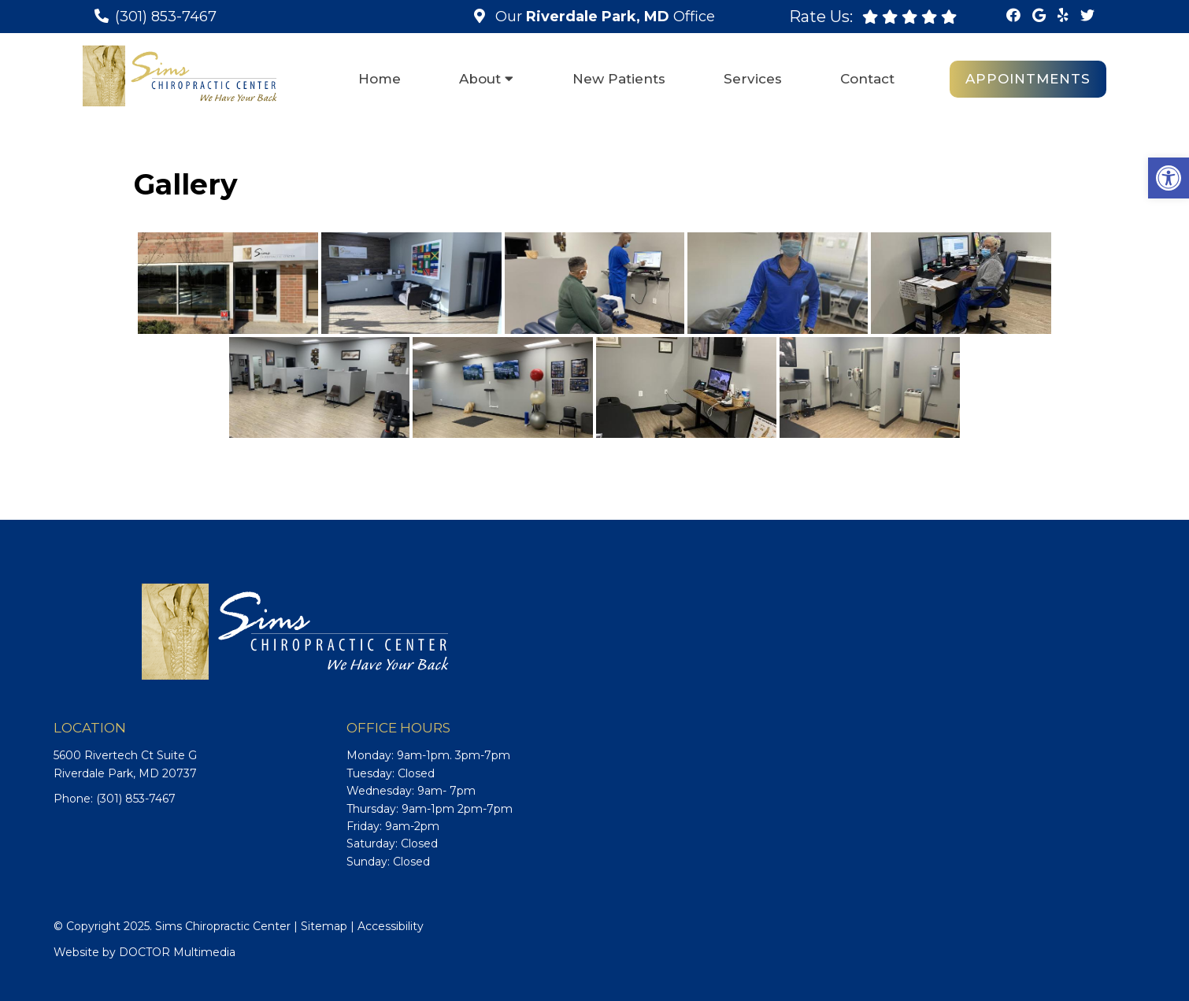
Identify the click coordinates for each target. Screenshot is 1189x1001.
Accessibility (390, 926)
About (480, 79)
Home (379, 79)
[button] (1168, 178)
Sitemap (324, 926)
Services (753, 79)
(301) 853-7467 (166, 16)
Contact (867, 79)
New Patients (618, 79)
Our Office (603, 16)
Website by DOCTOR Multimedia (144, 952)
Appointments (1028, 79)
